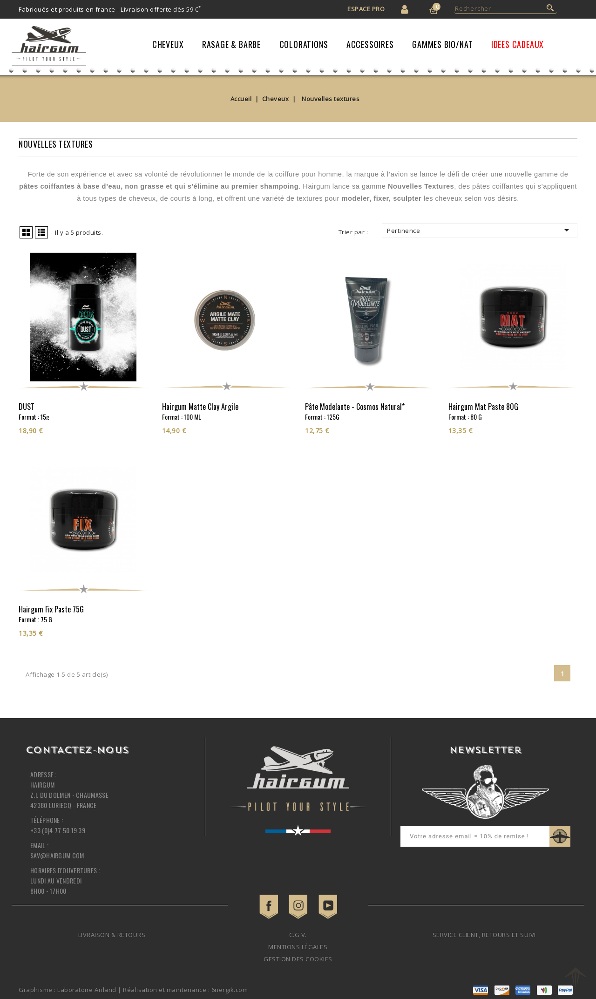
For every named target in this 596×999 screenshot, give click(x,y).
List (41, 232)
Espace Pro (366, 9)
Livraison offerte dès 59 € (161, 9)
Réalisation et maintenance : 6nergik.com (185, 989)
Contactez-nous (77, 750)
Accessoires (370, 44)
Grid (26, 232)
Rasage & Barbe (231, 44)
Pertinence (479, 230)
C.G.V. (298, 935)
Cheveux (168, 44)
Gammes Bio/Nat (442, 44)
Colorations (303, 44)
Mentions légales (297, 947)
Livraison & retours (112, 935)
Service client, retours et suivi (484, 935)
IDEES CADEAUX (517, 44)
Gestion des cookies (298, 959)
